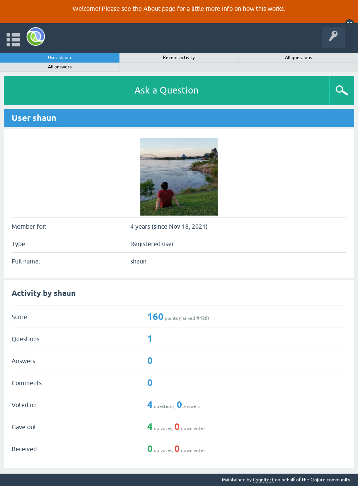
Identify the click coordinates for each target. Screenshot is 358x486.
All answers (60, 67)
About (151, 8)
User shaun (59, 57)
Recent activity (179, 57)
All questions (298, 57)
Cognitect (263, 480)
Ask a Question (167, 90)
